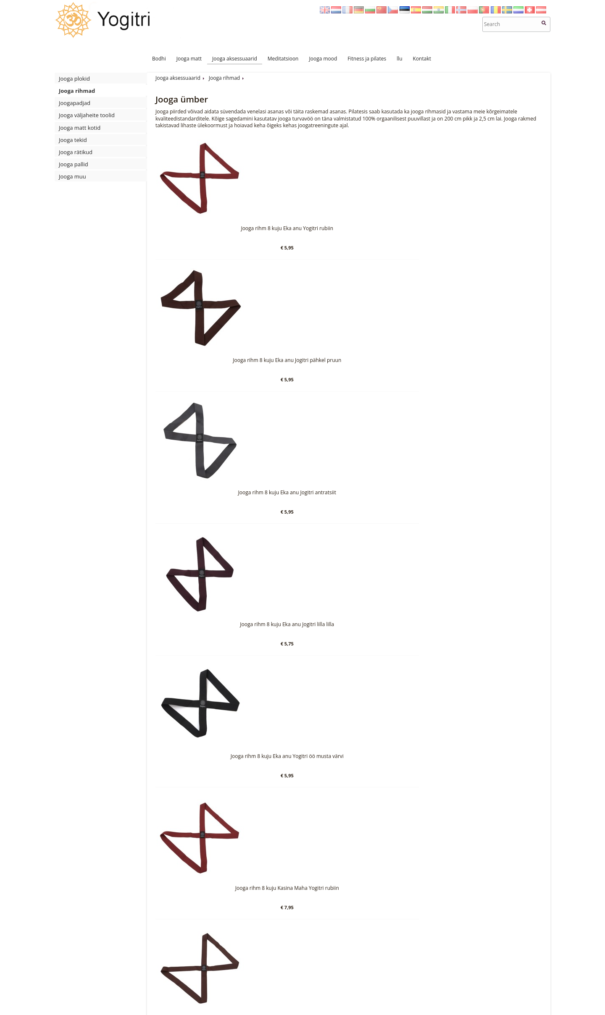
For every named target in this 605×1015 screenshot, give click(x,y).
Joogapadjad (74, 103)
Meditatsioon (283, 58)
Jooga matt (189, 58)
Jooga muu (72, 176)
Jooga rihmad (77, 90)
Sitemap (307, 1001)
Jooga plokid (74, 78)
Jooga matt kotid (79, 127)
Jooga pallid (73, 164)
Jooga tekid (73, 140)
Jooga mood (323, 58)
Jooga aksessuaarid (234, 58)
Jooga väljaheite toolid (87, 115)
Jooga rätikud (75, 152)
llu (399, 58)
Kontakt (422, 58)
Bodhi (159, 58)
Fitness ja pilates (366, 58)
